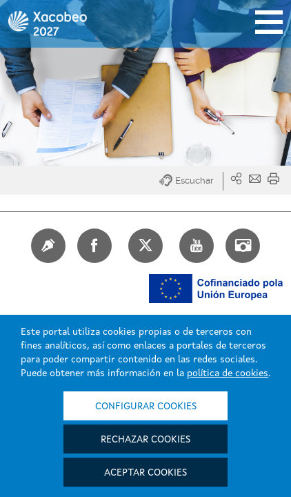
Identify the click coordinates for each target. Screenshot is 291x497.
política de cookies (227, 373)
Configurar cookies (146, 406)
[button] (191, 181)
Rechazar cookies (145, 440)
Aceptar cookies (145, 473)
